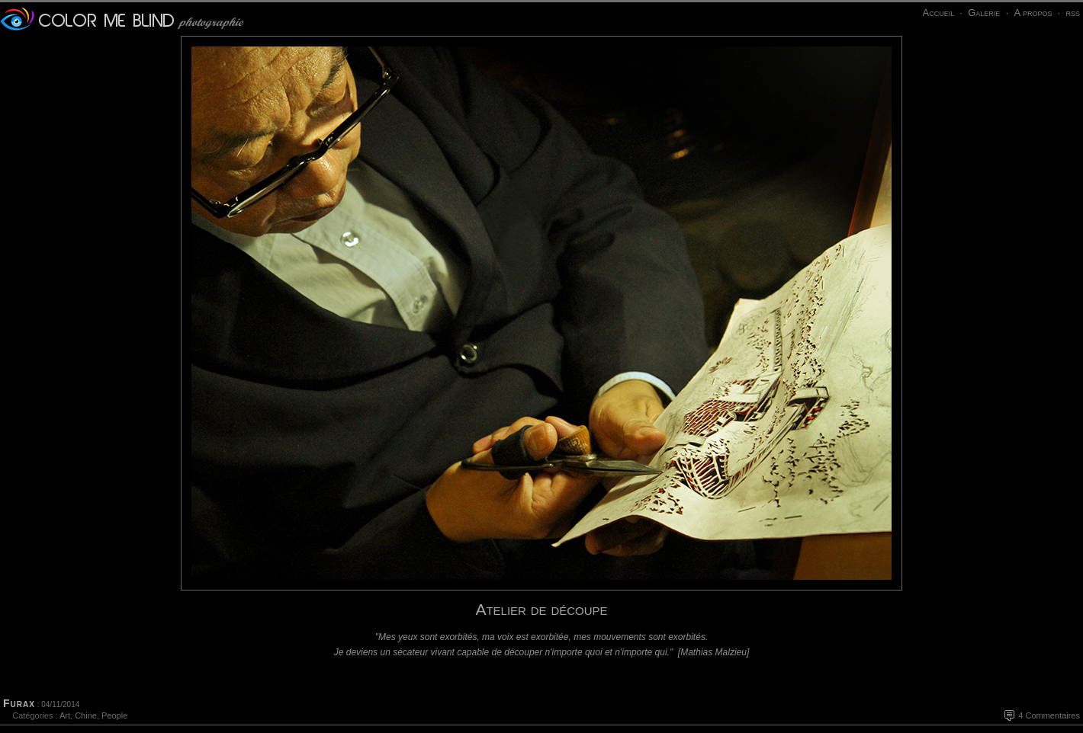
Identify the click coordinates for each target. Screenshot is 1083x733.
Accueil (938, 12)
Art (64, 715)
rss (1072, 12)
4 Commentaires (1049, 715)
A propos (1033, 12)
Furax (19, 703)
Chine (86, 715)
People (114, 715)
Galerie (984, 12)
